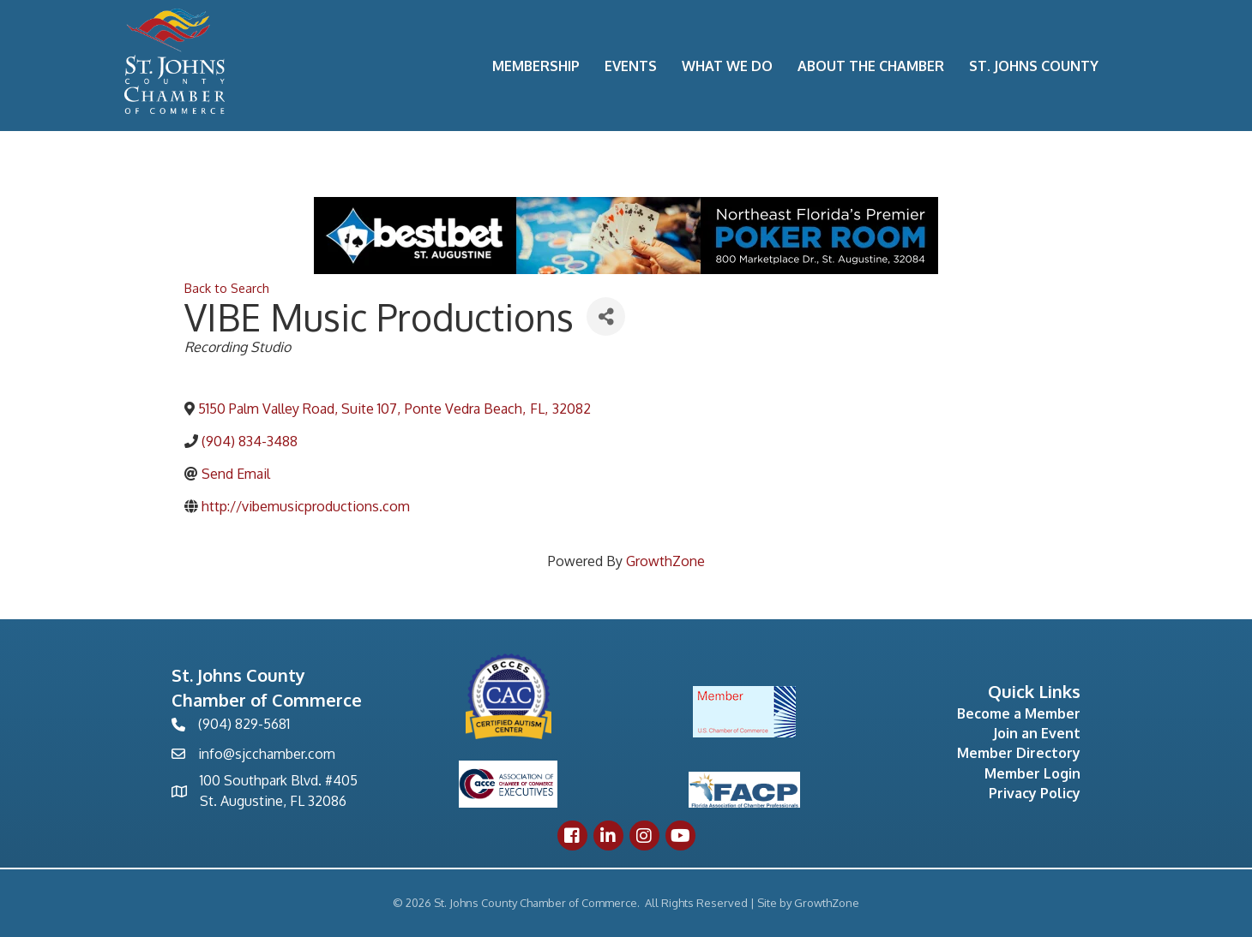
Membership (536, 66)
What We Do (727, 66)
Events (631, 66)
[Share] (606, 316)
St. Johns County (1034, 66)
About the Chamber (871, 66)
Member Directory (1018, 752)
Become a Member (1018, 713)
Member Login (1032, 773)
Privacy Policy (1034, 793)
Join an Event (1036, 733)
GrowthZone (665, 561)
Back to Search (226, 287)
